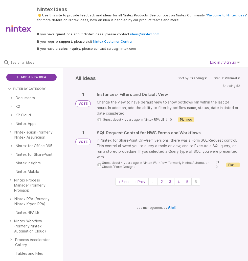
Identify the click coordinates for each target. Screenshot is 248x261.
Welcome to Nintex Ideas (226, 15)
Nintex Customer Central (112, 41)
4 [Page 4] (178, 181)
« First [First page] (124, 181)
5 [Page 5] (187, 181)
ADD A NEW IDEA (31, 77)
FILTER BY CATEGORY (27, 89)
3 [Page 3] (170, 181)
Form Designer (125, 167)
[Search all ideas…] (34, 62)
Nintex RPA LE (154, 119)
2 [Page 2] (162, 181)
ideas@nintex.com (144, 34)
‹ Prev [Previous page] (140, 181)
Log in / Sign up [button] (225, 62)
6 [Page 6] (196, 181)
